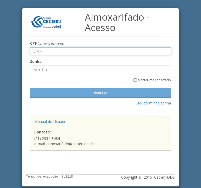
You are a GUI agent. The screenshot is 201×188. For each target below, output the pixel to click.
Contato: (42, 132)
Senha (36, 61)
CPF (47, 43)
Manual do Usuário (50, 121)
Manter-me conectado (154, 80)
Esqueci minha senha (153, 103)
